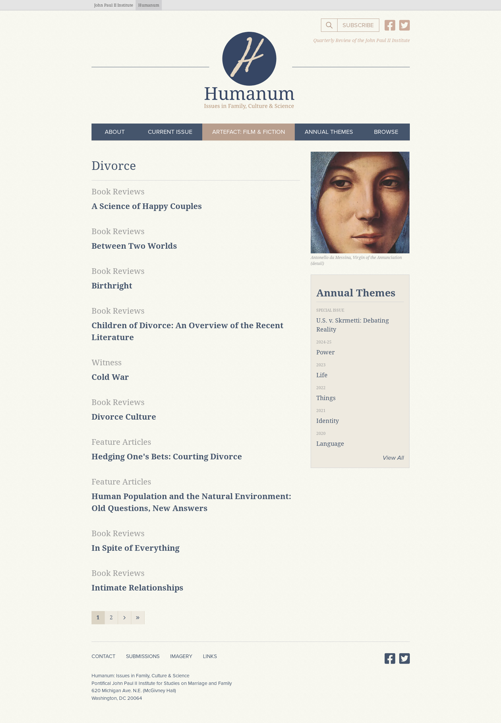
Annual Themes (329, 131)
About (115, 131)
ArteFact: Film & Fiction (248, 131)
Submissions (142, 656)
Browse (386, 131)
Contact (103, 656)
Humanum (148, 5)
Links (210, 656)
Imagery (181, 656)
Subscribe (358, 25)
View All (393, 457)
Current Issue (170, 131)
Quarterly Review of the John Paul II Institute (361, 40)
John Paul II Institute (113, 5)
